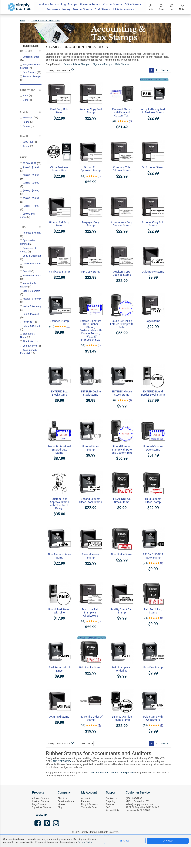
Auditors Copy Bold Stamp (90, 111)
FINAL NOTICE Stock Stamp (122, 500)
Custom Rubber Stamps (76, 64)
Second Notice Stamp (90, 556)
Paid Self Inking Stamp (153, 611)
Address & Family (32, 232)
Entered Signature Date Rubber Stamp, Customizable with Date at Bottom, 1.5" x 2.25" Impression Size (91, 330)
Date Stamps (122, 64)
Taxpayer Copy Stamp (91, 224)
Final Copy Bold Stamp (59, 111)
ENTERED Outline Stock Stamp (90, 393)
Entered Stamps (31, 56)
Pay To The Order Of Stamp (91, 718)
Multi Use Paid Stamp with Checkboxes (90, 612)
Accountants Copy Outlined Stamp (122, 224)
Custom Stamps (40, 801)
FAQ (108, 807)
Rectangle (28, 117)
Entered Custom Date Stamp (153, 448)
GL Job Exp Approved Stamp (91, 169)
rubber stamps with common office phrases (112, 772)
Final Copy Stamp (59, 271)
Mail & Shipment (31, 291)
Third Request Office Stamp (153, 500)
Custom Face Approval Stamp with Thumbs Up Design (59, 503)
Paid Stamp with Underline (121, 669)
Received (28, 321)
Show (82, 743)
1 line (26, 95)
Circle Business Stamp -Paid (59, 169)
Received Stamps (32, 76)
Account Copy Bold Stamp (153, 224)
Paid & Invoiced (31, 314)
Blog (60, 807)
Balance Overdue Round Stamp (122, 718)
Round (26, 121)
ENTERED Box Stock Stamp (59, 393)
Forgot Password (90, 804)
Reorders (85, 801)
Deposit (27, 271)
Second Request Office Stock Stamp (90, 500)
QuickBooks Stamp (153, 271)
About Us (62, 798)
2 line (26, 99)
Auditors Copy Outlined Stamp (122, 273)
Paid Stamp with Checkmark (153, 718)
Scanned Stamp (59, 320)
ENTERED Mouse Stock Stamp (122, 393)
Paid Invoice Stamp (90, 667)
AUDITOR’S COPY (62, 761)
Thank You (29, 341)
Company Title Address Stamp (122, 169)
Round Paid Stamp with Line (59, 611)
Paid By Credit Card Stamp (121, 611)
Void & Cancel (30, 345)
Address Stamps (40, 798)
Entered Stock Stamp (90, 448)
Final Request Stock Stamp (59, 556)
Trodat (26, 146)
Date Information (32, 263)
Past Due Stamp (153, 667)
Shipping (110, 801)
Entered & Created (32, 275)
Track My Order (89, 807)
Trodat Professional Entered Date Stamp (59, 449)
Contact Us (111, 798)
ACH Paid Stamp (59, 716)
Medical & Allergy (32, 298)
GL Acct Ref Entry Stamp (59, 224)
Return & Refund (31, 326)
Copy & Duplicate (32, 255)
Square (27, 126)
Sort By (51, 70)
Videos (61, 804)
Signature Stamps (102, 64)
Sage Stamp (153, 320)
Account (85, 798)
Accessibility (112, 810)
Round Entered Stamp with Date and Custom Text (122, 449)
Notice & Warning (32, 306)
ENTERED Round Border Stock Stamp (153, 393)
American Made (66, 801)
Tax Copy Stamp (90, 271)
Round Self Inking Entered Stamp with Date (122, 324)
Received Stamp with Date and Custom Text (121, 112)
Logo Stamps (39, 804)
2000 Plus (28, 141)
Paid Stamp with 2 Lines (59, 669)
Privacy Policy (85, 842)
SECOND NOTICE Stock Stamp (153, 556)
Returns (110, 804)
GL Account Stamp (153, 167)
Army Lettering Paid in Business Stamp (153, 111)
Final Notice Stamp (122, 554)
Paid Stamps (30, 72)
